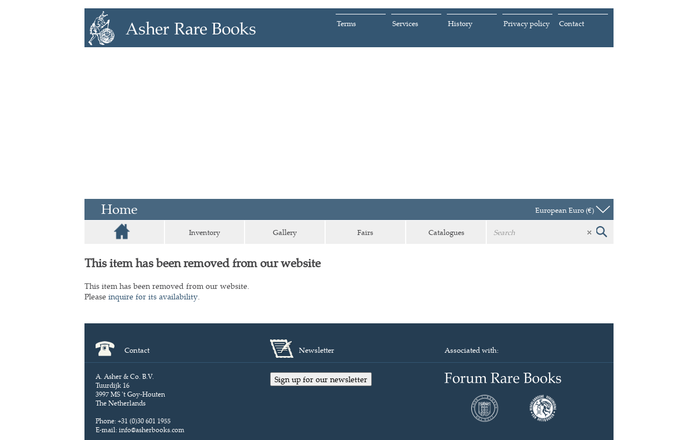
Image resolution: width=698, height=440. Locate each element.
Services (405, 23)
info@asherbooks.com (152, 429)
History (460, 23)
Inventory (204, 232)
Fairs (365, 232)
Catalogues (446, 232)
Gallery (285, 232)
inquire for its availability (153, 296)
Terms (346, 23)
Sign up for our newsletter (321, 379)
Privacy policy (526, 23)
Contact (571, 23)
